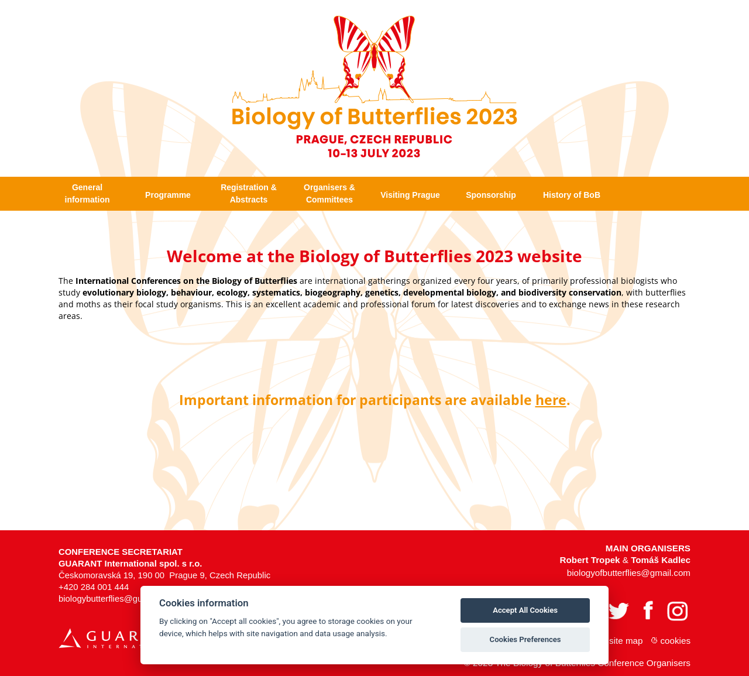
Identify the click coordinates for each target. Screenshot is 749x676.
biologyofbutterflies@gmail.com (628, 565)
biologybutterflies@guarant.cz (116, 591)
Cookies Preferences (525, 639)
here (550, 392)
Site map (626, 633)
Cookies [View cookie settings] (676, 633)
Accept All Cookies (525, 610)
